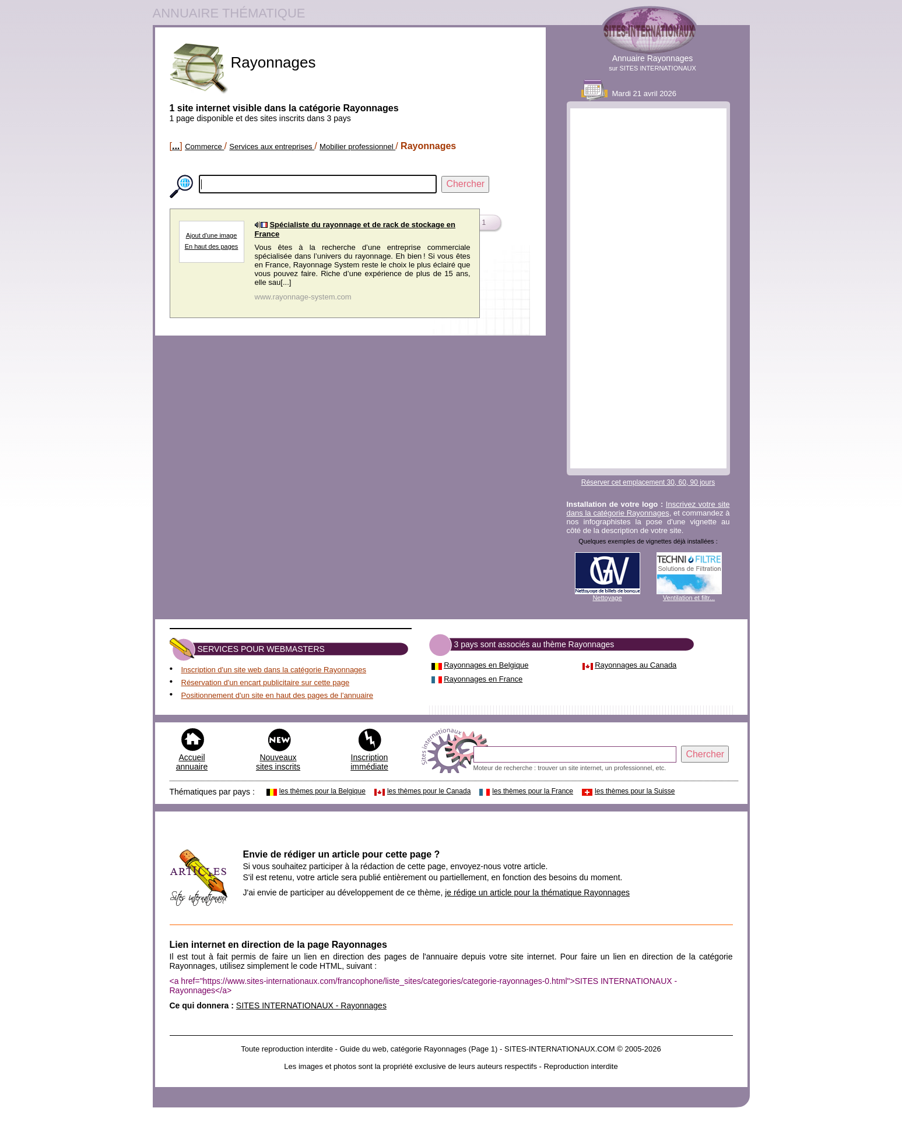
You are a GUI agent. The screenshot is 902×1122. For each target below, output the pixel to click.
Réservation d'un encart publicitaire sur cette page (265, 682)
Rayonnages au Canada (635, 665)
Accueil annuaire (192, 762)
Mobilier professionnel (357, 146)
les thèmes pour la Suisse (635, 791)
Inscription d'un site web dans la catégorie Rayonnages (274, 669)
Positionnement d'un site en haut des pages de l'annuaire (277, 695)
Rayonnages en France (483, 679)
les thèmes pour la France (532, 791)
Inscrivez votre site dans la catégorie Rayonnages (648, 508)
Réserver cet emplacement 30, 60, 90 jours (648, 482)
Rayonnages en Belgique (486, 665)
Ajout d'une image (211, 235)
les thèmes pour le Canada (429, 791)
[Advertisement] (648, 288)
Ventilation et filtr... (689, 597)
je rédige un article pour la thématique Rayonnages (537, 892)
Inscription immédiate (369, 762)
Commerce (204, 146)
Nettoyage (607, 597)
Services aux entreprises (271, 146)
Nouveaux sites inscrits (278, 762)
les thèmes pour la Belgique (322, 791)
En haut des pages (211, 246)
